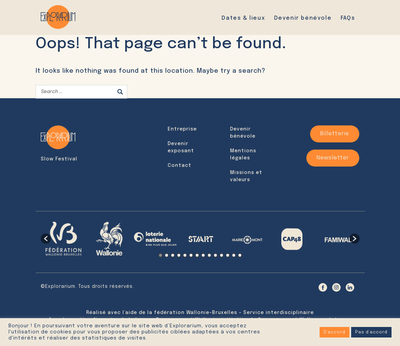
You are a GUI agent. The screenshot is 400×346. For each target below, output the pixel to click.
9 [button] (209, 255)
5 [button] (185, 255)
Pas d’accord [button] (371, 332)
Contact (179, 165)
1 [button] (160, 255)
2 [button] (167, 255)
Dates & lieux (243, 18)
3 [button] (173, 255)
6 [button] (191, 255)
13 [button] (234, 255)
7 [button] (197, 255)
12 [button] (228, 255)
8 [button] (203, 255)
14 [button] (240, 255)
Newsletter (333, 158)
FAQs (348, 18)
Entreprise (182, 129)
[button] (46, 238)
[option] (63, 239)
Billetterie (334, 134)
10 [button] (215, 255)
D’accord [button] (334, 332)
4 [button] (179, 255)
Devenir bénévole (303, 18)
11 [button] (222, 255)
